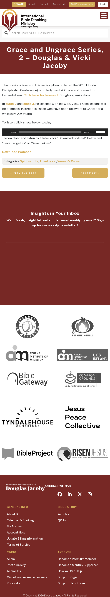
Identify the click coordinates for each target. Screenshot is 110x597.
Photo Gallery (16, 565)
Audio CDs (14, 571)
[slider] (50, 132)
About (31, 4)
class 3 (28, 104)
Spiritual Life (29, 161)
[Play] (7, 132)
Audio (11, 559)
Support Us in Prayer (72, 583)
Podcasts (13, 583)
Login (103, 4)
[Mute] (93, 132)
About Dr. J (14, 514)
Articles (63, 514)
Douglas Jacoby (53, 595)
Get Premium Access (81, 4)
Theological (47, 161)
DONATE (19, 4)
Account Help (59, 4)
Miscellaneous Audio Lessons (27, 577)
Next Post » (90, 172)
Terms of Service (18, 544)
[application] (55, 132)
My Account (15, 526)
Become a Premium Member (77, 559)
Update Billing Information (25, 538)
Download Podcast (16, 152)
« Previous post (23, 172)
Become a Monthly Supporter (78, 565)
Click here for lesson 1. (41, 95)
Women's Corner (69, 161)
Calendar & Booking (20, 520)
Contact (44, 4)
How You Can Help (70, 571)
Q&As (62, 520)
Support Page (67, 577)
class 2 (11, 104)
